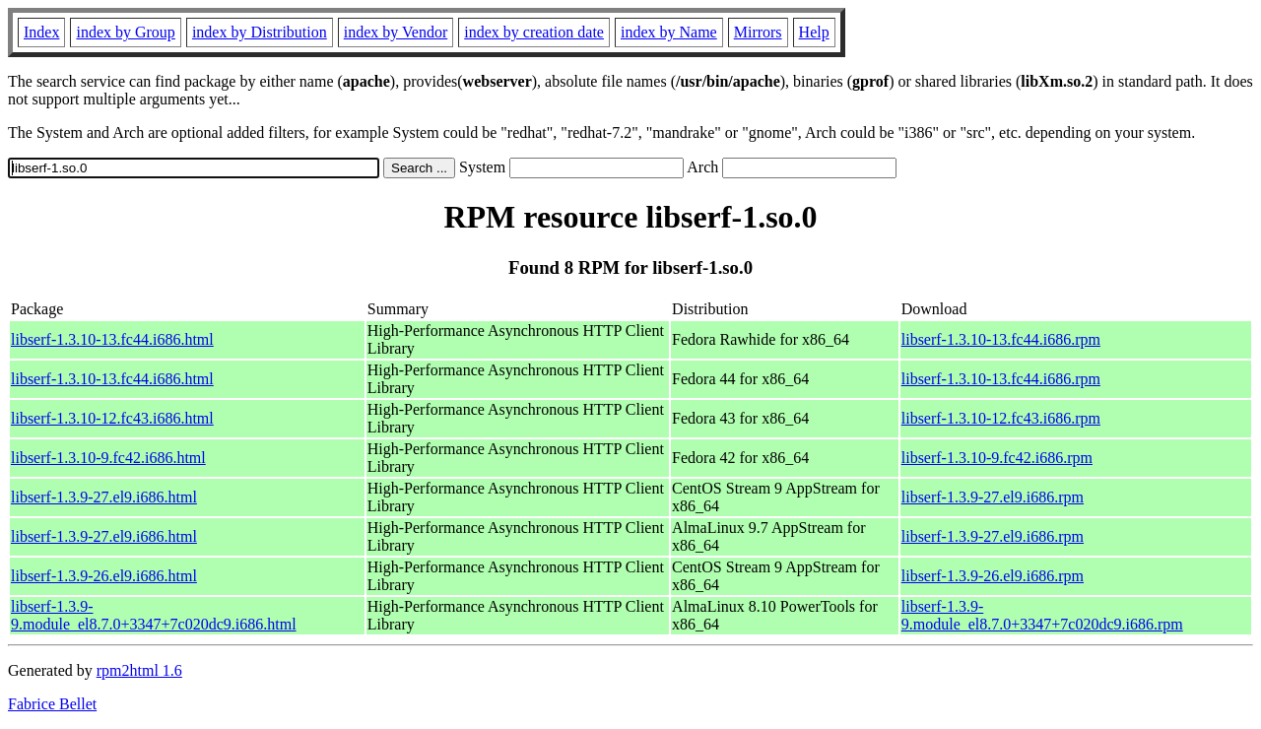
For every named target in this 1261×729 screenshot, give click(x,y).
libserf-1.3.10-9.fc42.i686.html (108, 457)
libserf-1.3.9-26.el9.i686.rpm (992, 575)
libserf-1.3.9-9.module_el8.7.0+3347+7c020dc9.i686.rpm (1042, 615)
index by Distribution (259, 32)
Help (814, 32)
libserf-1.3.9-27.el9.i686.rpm (992, 497)
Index (41, 32)
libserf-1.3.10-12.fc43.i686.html (112, 418)
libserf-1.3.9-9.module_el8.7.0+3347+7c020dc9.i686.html (154, 615)
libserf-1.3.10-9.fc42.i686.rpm (997, 457)
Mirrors (758, 32)
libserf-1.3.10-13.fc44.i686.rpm (1000, 339)
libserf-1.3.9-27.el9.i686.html (104, 497)
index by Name (669, 32)
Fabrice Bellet (52, 704)
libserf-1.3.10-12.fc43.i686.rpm (1000, 418)
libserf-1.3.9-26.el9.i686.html (104, 575)
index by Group (125, 32)
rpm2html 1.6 (139, 670)
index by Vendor (395, 32)
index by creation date (534, 32)
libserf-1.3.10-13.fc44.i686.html (112, 339)
